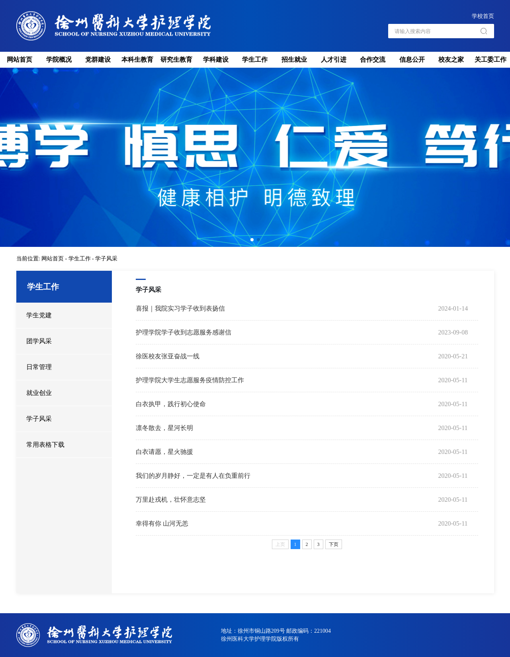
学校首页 (483, 16)
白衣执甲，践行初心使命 (171, 404)
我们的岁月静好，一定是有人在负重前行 (193, 475)
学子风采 (106, 259)
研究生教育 (176, 59)
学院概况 (59, 59)
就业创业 (39, 392)
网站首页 (19, 59)
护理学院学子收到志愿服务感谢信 (183, 332)
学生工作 (255, 59)
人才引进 (333, 59)
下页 (333, 544)
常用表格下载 (45, 444)
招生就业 (294, 59)
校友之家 (451, 59)
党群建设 (98, 59)
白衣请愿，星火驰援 (164, 451)
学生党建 (39, 315)
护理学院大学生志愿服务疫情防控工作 (190, 380)
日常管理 (39, 367)
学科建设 (216, 59)
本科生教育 (137, 59)
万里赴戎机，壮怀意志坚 (171, 499)
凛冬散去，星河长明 (164, 427)
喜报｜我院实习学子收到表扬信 (180, 308)
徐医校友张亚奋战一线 (167, 356)
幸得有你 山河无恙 (162, 523)
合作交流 (372, 59)
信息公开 (412, 59)
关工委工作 (490, 59)
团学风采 (39, 341)
